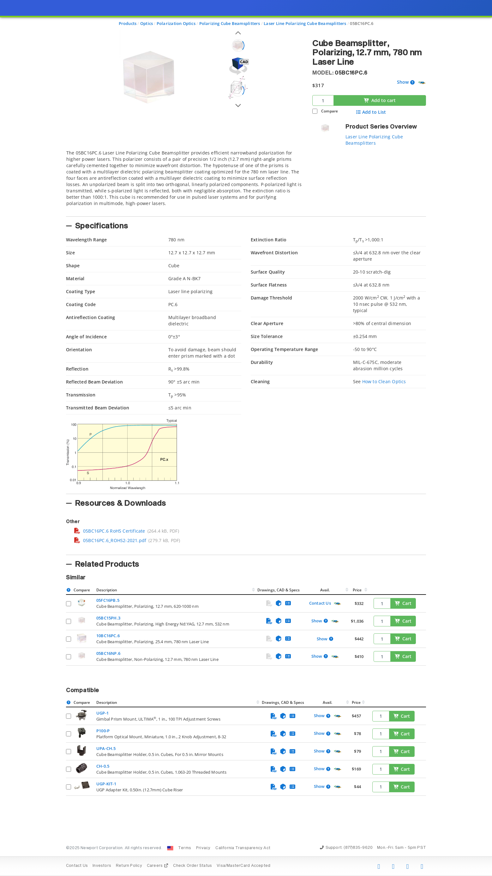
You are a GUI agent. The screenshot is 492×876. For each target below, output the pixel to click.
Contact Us (320, 603)
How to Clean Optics (384, 381)
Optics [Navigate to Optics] (146, 23)
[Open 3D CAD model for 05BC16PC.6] (238, 66)
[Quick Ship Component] (421, 82)
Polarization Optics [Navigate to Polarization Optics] (176, 23)
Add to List (371, 112)
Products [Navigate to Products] (128, 23)
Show (403, 82)
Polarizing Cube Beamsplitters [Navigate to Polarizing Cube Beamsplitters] (229, 23)
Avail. (325, 590)
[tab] (184, 181)
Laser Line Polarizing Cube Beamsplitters (374, 140)
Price (357, 590)
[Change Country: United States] (170, 848)
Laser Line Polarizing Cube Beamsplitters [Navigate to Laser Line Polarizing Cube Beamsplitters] (305, 23)
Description (106, 590)
